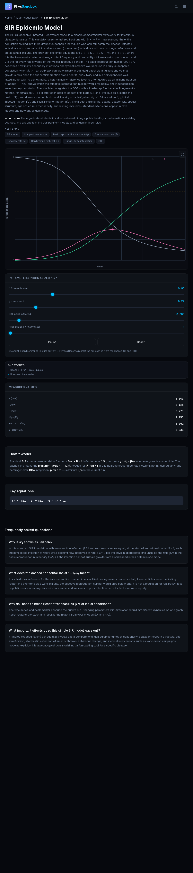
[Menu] (184, 6)
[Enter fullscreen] (182, 154)
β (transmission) (18, 288)
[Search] (176, 6)
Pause (52, 342)
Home (8, 17)
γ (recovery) (16, 301)
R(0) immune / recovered (24, 327)
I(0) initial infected (20, 314)
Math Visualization (27, 17)
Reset (141, 342)
